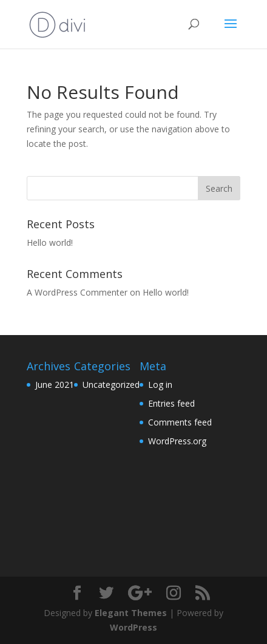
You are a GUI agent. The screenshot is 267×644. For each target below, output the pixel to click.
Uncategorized (111, 384)
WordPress (133, 627)
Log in (160, 384)
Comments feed (180, 422)
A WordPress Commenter (77, 292)
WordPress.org (177, 441)
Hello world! (50, 242)
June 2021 (54, 384)
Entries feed (171, 403)
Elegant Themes (131, 613)
